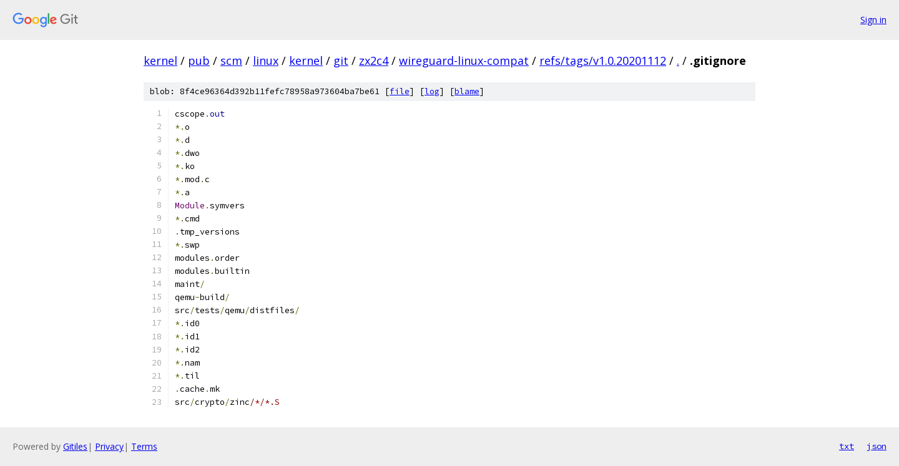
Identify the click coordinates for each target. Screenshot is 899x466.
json (877, 446)
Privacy (109, 446)
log (432, 91)
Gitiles (75, 446)
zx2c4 (373, 60)
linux (265, 60)
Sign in (873, 20)
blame (466, 91)
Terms (144, 446)
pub (199, 60)
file (400, 91)
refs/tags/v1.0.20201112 (602, 60)
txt (846, 446)
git (340, 60)
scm (231, 60)
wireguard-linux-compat (464, 60)
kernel (160, 60)
